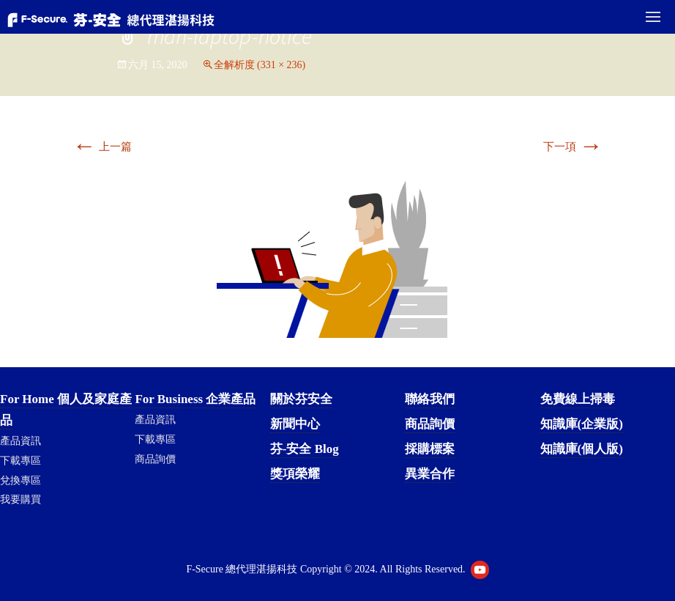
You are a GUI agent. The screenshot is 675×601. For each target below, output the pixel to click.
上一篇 (102, 146)
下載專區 (20, 460)
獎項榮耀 (295, 474)
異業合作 (430, 474)
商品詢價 (155, 459)
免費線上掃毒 (577, 399)
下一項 (573, 146)
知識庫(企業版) (581, 424)
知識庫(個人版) (581, 449)
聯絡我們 (430, 399)
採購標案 (430, 449)
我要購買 (20, 499)
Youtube (480, 570)
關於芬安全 (301, 399)
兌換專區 (20, 480)
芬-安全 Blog (304, 449)
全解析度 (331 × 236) (260, 64)
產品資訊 (20, 440)
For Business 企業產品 (195, 399)
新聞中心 (295, 424)
